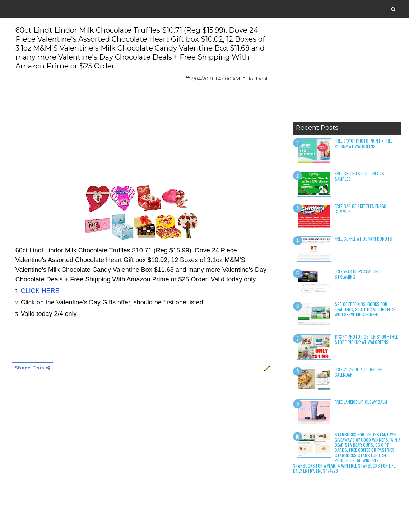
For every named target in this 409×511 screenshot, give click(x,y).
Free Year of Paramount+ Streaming (358, 273)
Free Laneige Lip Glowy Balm (361, 402)
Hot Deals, (258, 78)
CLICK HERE (40, 290)
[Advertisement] (347, 73)
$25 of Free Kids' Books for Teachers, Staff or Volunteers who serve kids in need (365, 309)
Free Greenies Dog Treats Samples (359, 175)
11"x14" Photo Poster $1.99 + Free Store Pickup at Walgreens (366, 339)
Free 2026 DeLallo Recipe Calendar (358, 371)
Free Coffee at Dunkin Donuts (363, 239)
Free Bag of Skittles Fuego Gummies (360, 208)
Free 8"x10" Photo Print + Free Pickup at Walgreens (363, 143)
